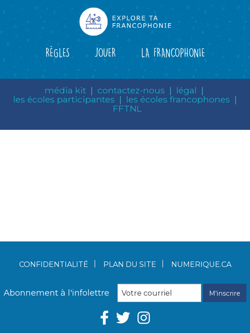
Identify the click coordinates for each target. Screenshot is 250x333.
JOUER (105, 52)
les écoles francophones (178, 99)
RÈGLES (58, 52)
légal (186, 90)
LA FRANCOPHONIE (173, 52)
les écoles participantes (64, 99)
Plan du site (129, 264)
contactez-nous (131, 90)
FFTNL (127, 108)
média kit (65, 90)
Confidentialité (53, 264)
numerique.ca (201, 264)
